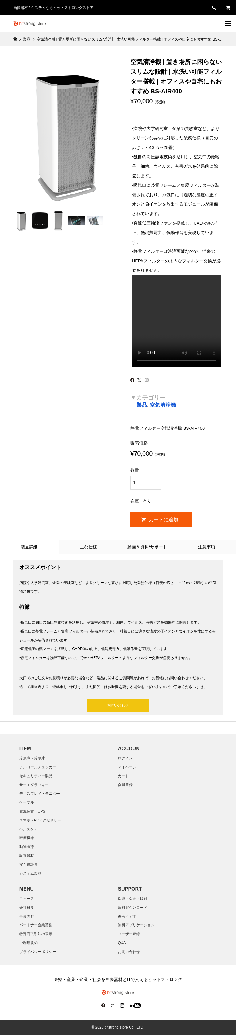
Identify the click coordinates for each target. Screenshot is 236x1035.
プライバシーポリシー (37, 952)
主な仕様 (88, 546)
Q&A (122, 943)
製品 (142, 405)
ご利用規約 (28, 943)
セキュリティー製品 (35, 776)
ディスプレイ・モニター (39, 793)
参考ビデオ (127, 916)
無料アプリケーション (136, 925)
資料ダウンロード (132, 907)
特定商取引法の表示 (35, 934)
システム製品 (30, 873)
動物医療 (26, 847)
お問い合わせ (118, 705)
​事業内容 (26, 916)
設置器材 (26, 855)
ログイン (125, 758)
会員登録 (125, 785)
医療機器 (26, 838)
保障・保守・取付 (132, 898)
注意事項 (206, 546)
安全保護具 (28, 864)
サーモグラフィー (34, 785)
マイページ (127, 767)
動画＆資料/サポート (147, 546)
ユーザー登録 (129, 934)
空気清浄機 (163, 405)
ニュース (26, 898)
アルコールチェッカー (37, 767)
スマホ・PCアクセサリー (40, 820)
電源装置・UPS (32, 811)
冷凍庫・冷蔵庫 (32, 758)
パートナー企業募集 (35, 925)
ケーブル (26, 802)
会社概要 (26, 907)
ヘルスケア (28, 829)
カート (123, 776)
